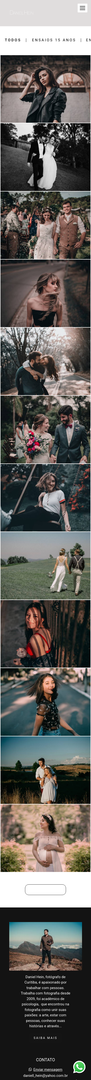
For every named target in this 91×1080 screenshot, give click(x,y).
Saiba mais (46, 1038)
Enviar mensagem (48, 1069)
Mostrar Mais (45, 889)
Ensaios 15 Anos (54, 40)
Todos (13, 40)
